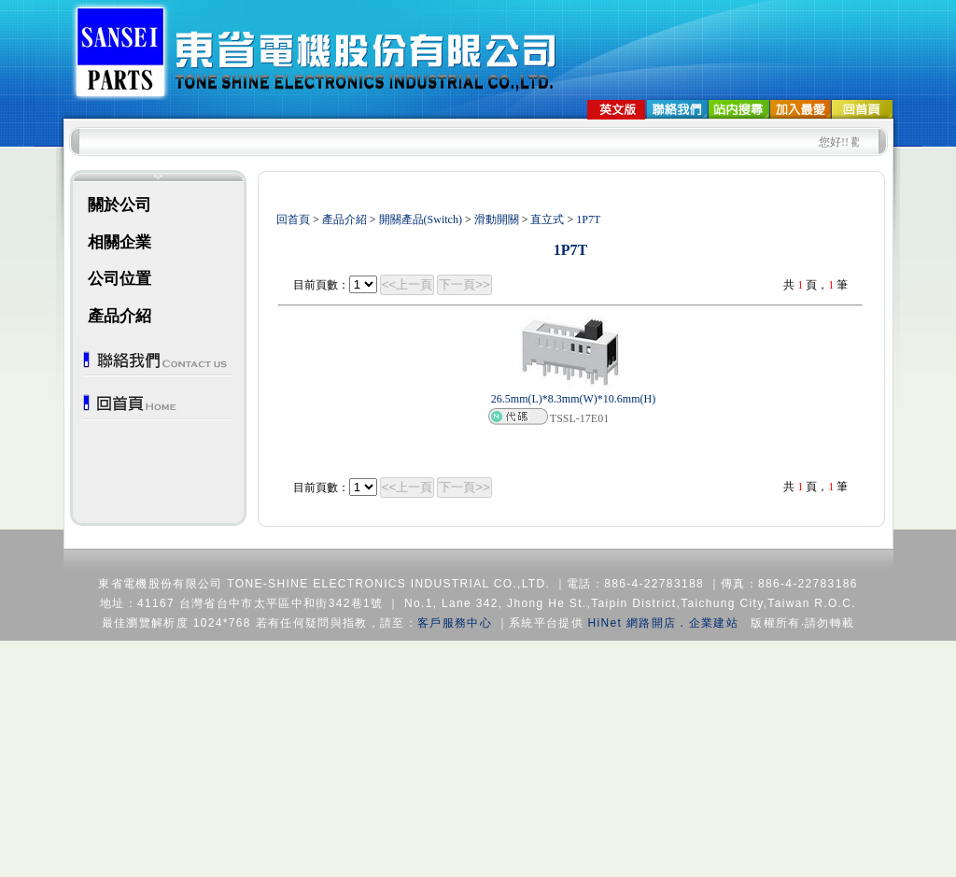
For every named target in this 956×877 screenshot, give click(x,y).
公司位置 (119, 279)
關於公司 (119, 205)
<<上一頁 (407, 284)
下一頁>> (464, 284)
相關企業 (119, 242)
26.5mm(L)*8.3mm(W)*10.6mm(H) (573, 398)
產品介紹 (119, 316)
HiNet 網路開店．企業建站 (663, 622)
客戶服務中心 (454, 622)
